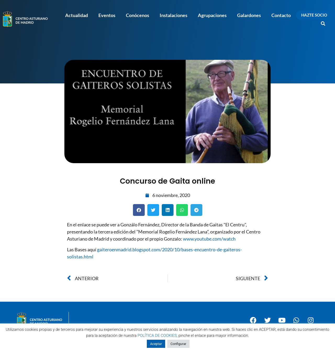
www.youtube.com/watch (209, 239)
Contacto (281, 15)
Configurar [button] (178, 344)
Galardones (249, 15)
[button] (323, 24)
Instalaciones (173, 15)
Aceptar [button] (156, 344)
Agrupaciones (212, 15)
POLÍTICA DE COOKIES (157, 335)
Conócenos (137, 15)
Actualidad (76, 15)
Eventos (106, 15)
